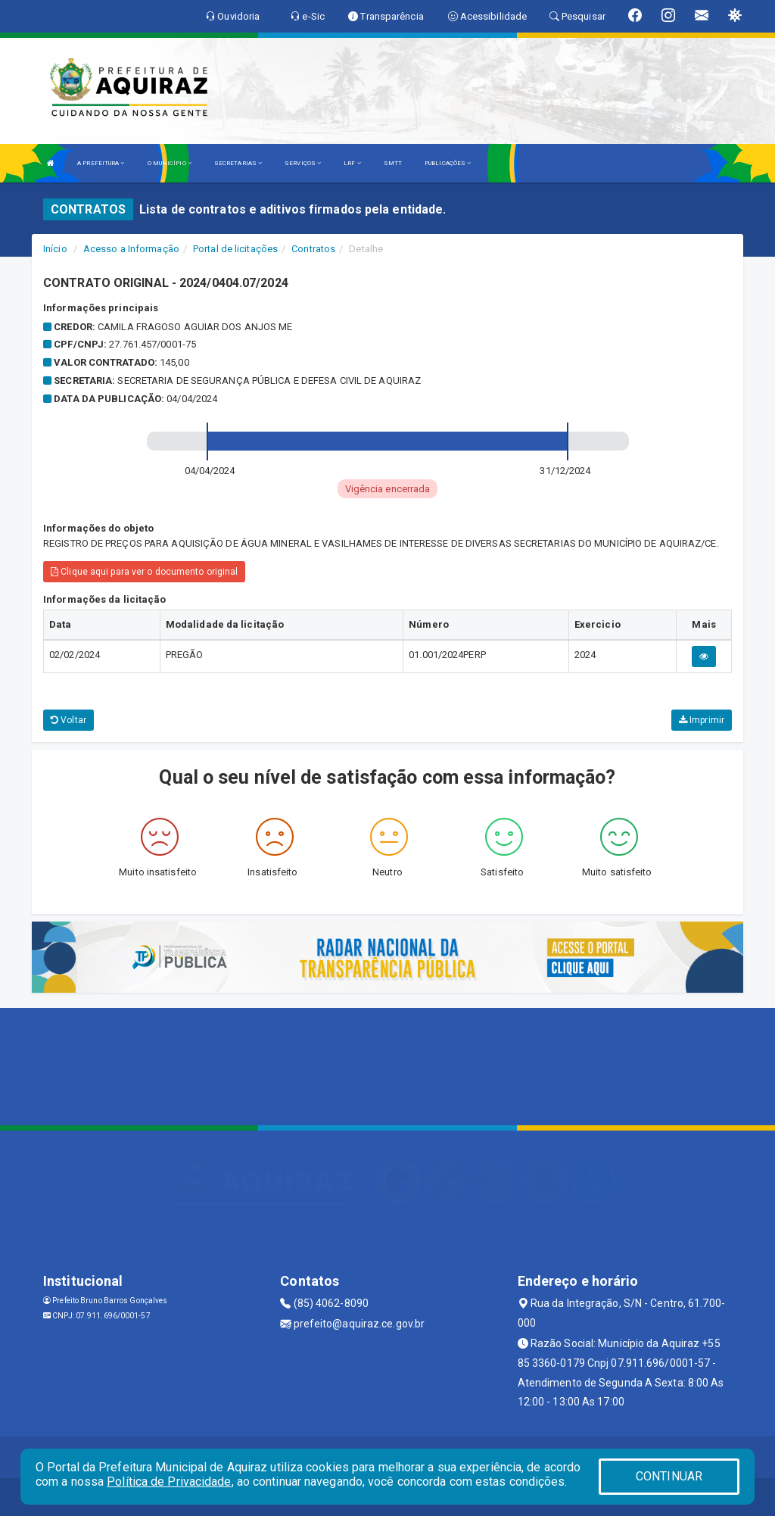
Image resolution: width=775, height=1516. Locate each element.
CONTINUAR (669, 1476)
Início (55, 248)
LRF (352, 163)
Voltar (68, 720)
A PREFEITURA (100, 163)
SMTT (393, 163)
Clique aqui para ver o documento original (144, 571)
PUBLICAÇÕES (448, 163)
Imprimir (701, 720)
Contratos (313, 248)
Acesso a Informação (131, 248)
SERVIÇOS (303, 163)
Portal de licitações (235, 248)
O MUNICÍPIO (169, 163)
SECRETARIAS (238, 163)
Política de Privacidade (169, 1481)
